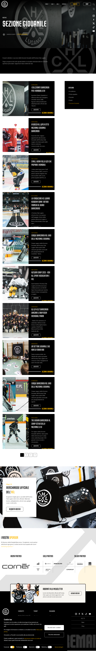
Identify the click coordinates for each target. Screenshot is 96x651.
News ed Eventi (11, 34)
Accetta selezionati (54, 634)
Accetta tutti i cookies (54, 627)
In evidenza (71, 91)
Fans (57, 4)
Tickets (74, 4)
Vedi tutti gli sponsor (7, 547)
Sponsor (63, 4)
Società (71, 97)
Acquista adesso (16, 509)
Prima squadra (72, 94)
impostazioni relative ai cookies (32, 638)
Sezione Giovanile (73, 103)
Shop (86, 4)
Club (51, 4)
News (83, 622)
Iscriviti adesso (75, 594)
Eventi (70, 100)
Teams (46, 4)
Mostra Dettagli (59, 647)
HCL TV (83, 618)
